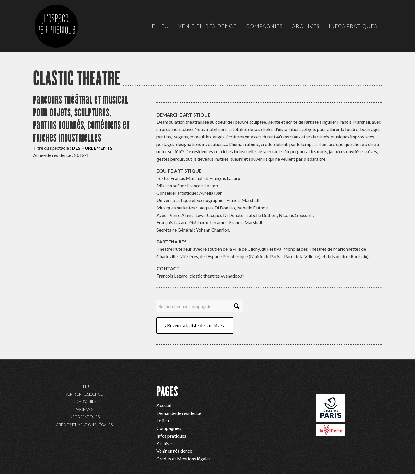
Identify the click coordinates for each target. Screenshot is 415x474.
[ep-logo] (62, 32)
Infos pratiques (84, 417)
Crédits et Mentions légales (84, 424)
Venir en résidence (84, 394)
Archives (84, 409)
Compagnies (84, 401)
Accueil (163, 405)
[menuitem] (158, 26)
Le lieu (84, 386)
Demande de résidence (178, 413)
